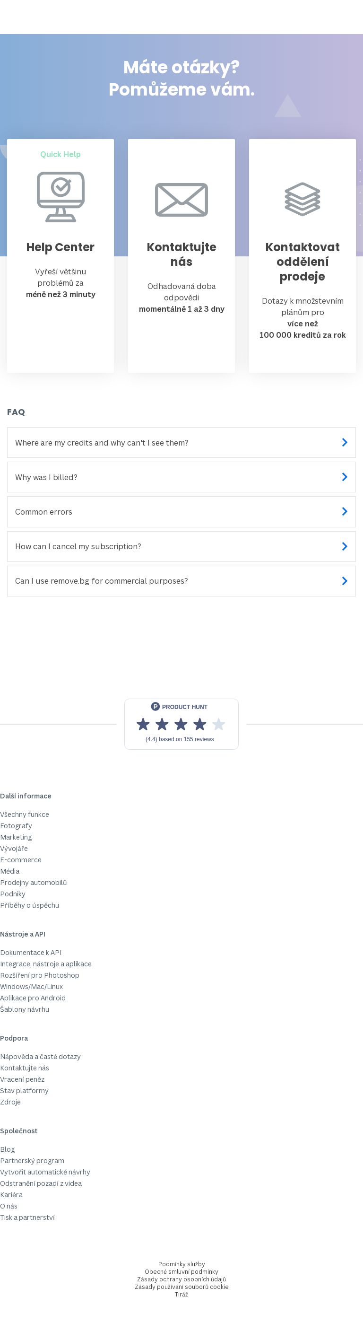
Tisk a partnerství (27, 1217)
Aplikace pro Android (33, 997)
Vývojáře (14, 848)
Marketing (16, 836)
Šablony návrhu (24, 1009)
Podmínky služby (181, 1264)
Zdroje (10, 1101)
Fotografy (16, 825)
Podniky (13, 893)
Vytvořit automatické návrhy (45, 1171)
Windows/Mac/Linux (31, 986)
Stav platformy (24, 1090)
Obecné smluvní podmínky (181, 1272)
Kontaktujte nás (24, 1067)
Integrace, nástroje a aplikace (46, 963)
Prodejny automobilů (33, 882)
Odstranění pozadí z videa (41, 1183)
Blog (7, 1149)
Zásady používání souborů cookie (182, 1287)
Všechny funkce (24, 814)
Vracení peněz (22, 1079)
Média (9, 871)
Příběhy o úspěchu (29, 905)
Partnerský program (32, 1160)
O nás (8, 1205)
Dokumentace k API (30, 952)
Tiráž (181, 1294)
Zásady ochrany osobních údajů (181, 1279)
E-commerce (21, 859)
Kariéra (11, 1194)
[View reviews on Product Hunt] (181, 724)
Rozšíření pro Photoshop (39, 975)
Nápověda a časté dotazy (40, 1056)
